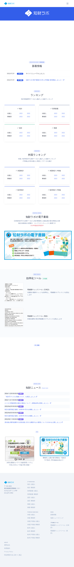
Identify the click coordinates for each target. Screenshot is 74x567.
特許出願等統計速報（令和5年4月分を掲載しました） (23, 409)
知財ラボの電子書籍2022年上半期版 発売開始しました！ (45, 80)
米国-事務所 (31, 518)
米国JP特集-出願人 (33, 521)
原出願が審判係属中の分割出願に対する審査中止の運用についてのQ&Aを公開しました (34, 422)
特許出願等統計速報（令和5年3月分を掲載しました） (23, 416)
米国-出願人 (31, 515)
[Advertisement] (37, 40)
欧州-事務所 (31, 531)
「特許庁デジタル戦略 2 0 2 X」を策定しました (21, 397)
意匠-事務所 (31, 501)
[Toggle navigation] (67, 3)
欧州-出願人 (31, 528)
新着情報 (53, 515)
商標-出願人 (31, 504)
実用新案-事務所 (32, 494)
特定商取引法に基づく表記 (13, 555)
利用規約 (7, 548)
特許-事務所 (31, 487)
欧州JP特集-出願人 (33, 534)
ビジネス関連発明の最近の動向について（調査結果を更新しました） (28, 403)
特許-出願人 (31, 484)
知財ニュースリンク (56, 518)
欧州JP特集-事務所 (33, 538)
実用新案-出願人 (32, 491)
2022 (28, 119)
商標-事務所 (31, 507)
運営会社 (7, 545)
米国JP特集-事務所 (33, 524)
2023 (20, 119)
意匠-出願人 (31, 497)
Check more (45, 388)
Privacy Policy (8, 552)
